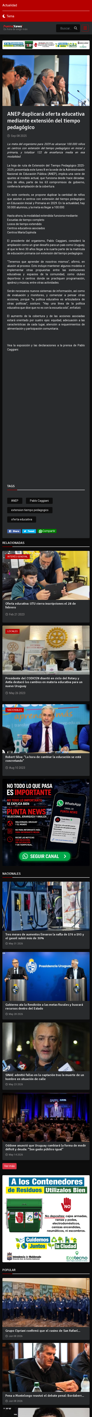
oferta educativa (21, 519)
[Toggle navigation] (84, 28)
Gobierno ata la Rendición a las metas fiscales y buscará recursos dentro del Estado (44, 1007)
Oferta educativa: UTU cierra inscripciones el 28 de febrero (40, 605)
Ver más (9, 1166)
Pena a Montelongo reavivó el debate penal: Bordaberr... (44, 1396)
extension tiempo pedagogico (29, 510)
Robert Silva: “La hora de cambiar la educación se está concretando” (43, 759)
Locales (12, 631)
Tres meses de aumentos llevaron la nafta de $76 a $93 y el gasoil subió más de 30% (44, 936)
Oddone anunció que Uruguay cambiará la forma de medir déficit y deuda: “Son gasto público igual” (45, 1147)
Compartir (47, 531)
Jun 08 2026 (16, 1336)
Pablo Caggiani (39, 500)
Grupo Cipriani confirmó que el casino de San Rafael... (42, 1331)
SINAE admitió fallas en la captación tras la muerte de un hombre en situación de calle (44, 1077)
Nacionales (14, 710)
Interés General (17, 556)
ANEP (14, 500)
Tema (10, 16)
